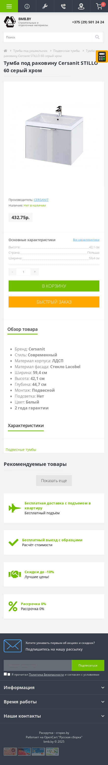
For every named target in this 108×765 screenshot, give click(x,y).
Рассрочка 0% (33, 603)
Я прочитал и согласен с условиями (55, 674)
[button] (45, 6)
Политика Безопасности (46, 674)
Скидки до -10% (39, 572)
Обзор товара (22, 329)
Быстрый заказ (54, 302)
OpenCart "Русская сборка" (63, 737)
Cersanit (41, 199)
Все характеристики (86, 239)
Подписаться (87, 665)
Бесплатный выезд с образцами (52, 540)
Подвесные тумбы (66, 51)
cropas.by (62, 733)
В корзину (54, 286)
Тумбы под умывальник (30, 51)
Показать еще (54, 480)
